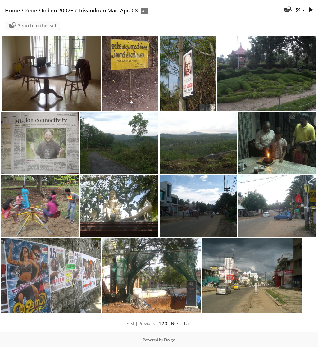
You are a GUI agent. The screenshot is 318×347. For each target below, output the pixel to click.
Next (175, 323)
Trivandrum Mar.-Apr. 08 (108, 10)
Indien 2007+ (58, 10)
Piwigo (169, 339)
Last (188, 323)
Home (12, 10)
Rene (31, 10)
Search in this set (37, 25)
